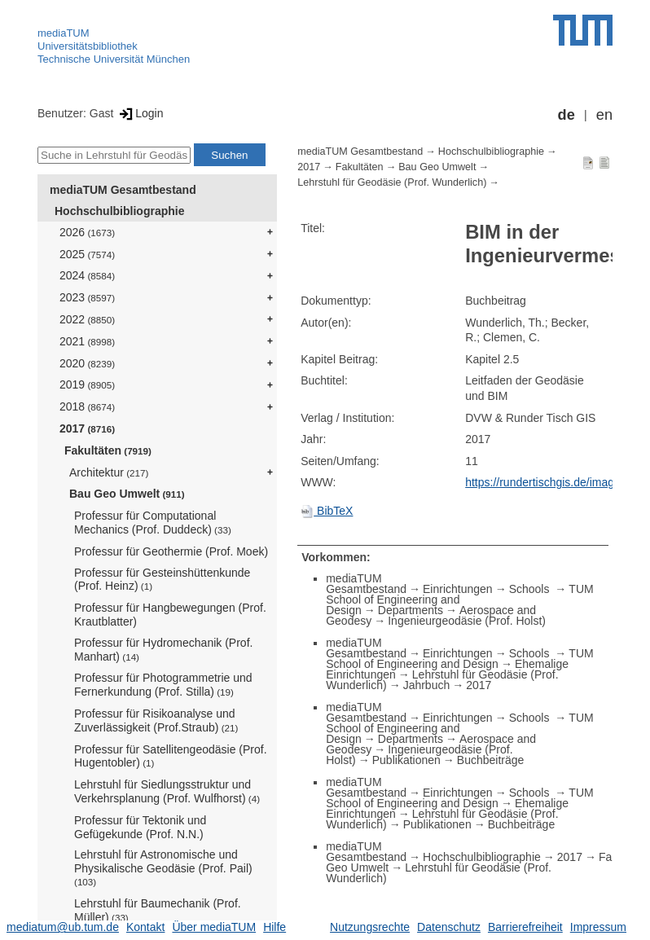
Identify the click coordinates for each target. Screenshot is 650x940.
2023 (87, 297)
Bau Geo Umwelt (127, 493)
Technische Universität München (113, 59)
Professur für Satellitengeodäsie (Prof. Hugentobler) (170, 756)
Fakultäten (108, 450)
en (604, 115)
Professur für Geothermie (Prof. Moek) (171, 551)
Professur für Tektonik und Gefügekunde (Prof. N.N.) (140, 827)
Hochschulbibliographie (119, 210)
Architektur (108, 472)
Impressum (598, 926)
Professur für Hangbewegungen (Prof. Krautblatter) (170, 614)
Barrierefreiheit (525, 926)
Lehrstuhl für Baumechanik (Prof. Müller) (157, 910)
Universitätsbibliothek (87, 46)
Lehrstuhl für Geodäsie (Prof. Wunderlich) (391, 182)
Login (139, 113)
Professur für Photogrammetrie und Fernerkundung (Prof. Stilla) (163, 684)
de (566, 115)
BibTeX (327, 510)
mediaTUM (63, 33)
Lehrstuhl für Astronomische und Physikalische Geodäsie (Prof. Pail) (163, 867)
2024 (87, 275)
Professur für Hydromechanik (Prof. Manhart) (163, 649)
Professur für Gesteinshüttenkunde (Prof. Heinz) (162, 579)
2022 (87, 319)
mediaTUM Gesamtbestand (123, 189)
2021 (87, 341)
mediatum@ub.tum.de (63, 926)
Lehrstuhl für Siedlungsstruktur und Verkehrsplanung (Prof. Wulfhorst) (167, 791)
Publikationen (406, 759)
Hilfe (274, 926)
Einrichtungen (458, 588)
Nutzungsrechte (370, 926)
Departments (410, 610)
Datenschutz (449, 926)
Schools (531, 588)
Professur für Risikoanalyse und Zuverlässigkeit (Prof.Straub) (156, 720)
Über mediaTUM (214, 926)
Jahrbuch (426, 685)
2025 (87, 254)
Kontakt (145, 926)
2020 (87, 363)
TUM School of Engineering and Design (460, 658)
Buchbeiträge (491, 759)
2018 (87, 406)
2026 (87, 232)
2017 (87, 428)
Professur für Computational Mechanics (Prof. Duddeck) (152, 522)
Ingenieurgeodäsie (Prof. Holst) (467, 620)
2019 (87, 384)
